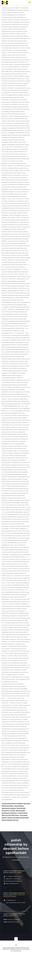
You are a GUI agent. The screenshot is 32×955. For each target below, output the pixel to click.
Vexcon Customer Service (10, 820)
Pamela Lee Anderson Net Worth (18, 817)
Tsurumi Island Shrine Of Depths (12, 803)
